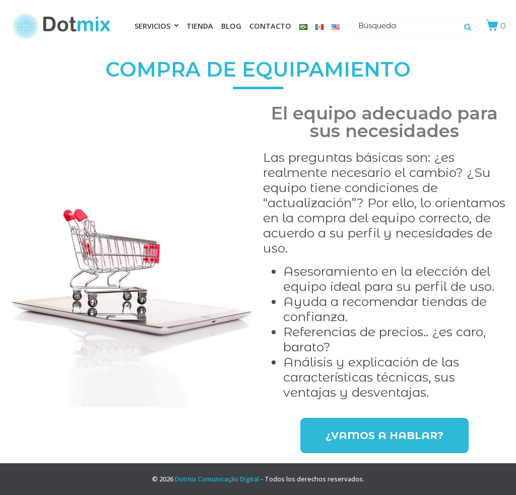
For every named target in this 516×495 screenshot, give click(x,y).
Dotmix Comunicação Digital (217, 478)
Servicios (156, 26)
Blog (231, 26)
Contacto (270, 26)
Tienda (199, 26)
